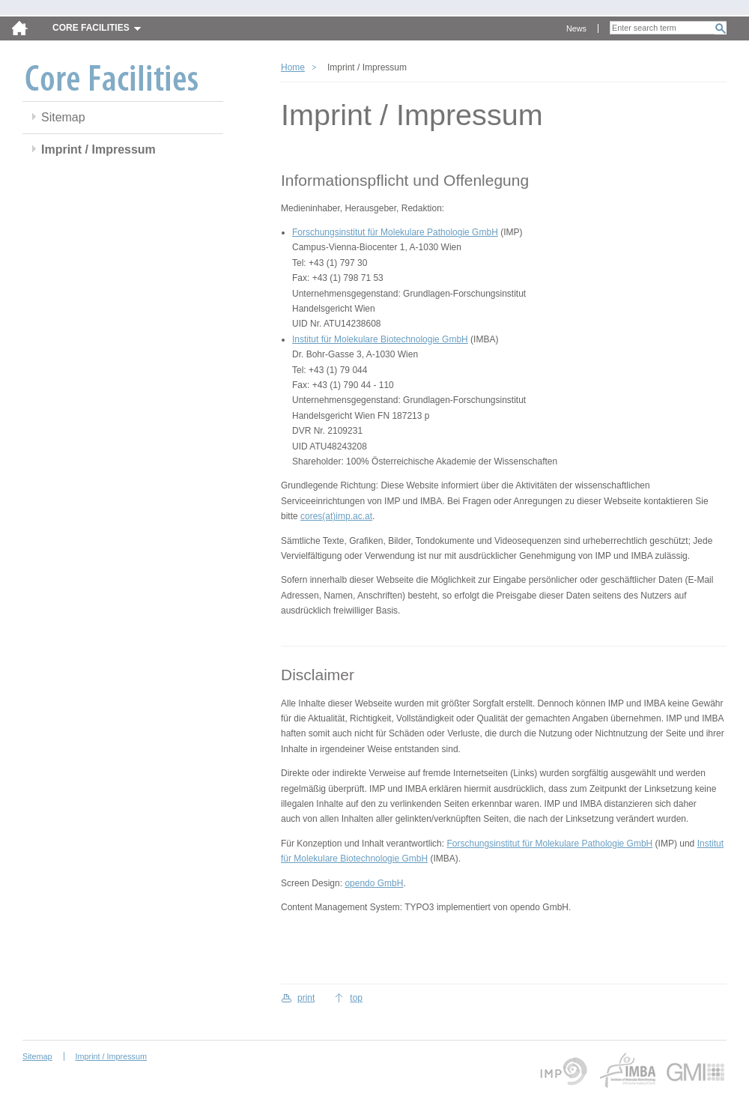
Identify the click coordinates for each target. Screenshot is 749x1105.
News (576, 28)
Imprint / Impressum (98, 149)
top (356, 997)
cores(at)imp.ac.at (336, 516)
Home (293, 67)
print (306, 997)
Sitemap (63, 117)
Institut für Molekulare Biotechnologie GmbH (380, 339)
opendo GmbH (374, 883)
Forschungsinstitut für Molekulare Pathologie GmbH (395, 232)
